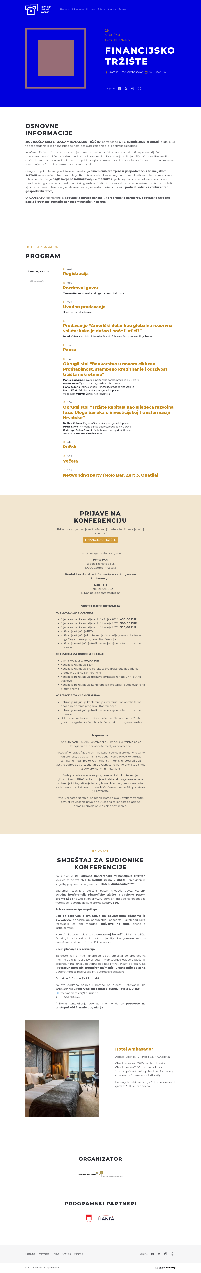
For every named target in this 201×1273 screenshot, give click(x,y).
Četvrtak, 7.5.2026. (39, 271)
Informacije (78, 9)
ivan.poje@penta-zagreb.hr (102, 592)
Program (90, 9)
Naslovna (65, 9)
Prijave (101, 9)
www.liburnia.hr (104, 898)
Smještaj (111, 9)
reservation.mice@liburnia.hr (78, 993)
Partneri (123, 9)
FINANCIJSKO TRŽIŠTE (100, 539)
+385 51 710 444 (69, 997)
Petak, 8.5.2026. (36, 281)
